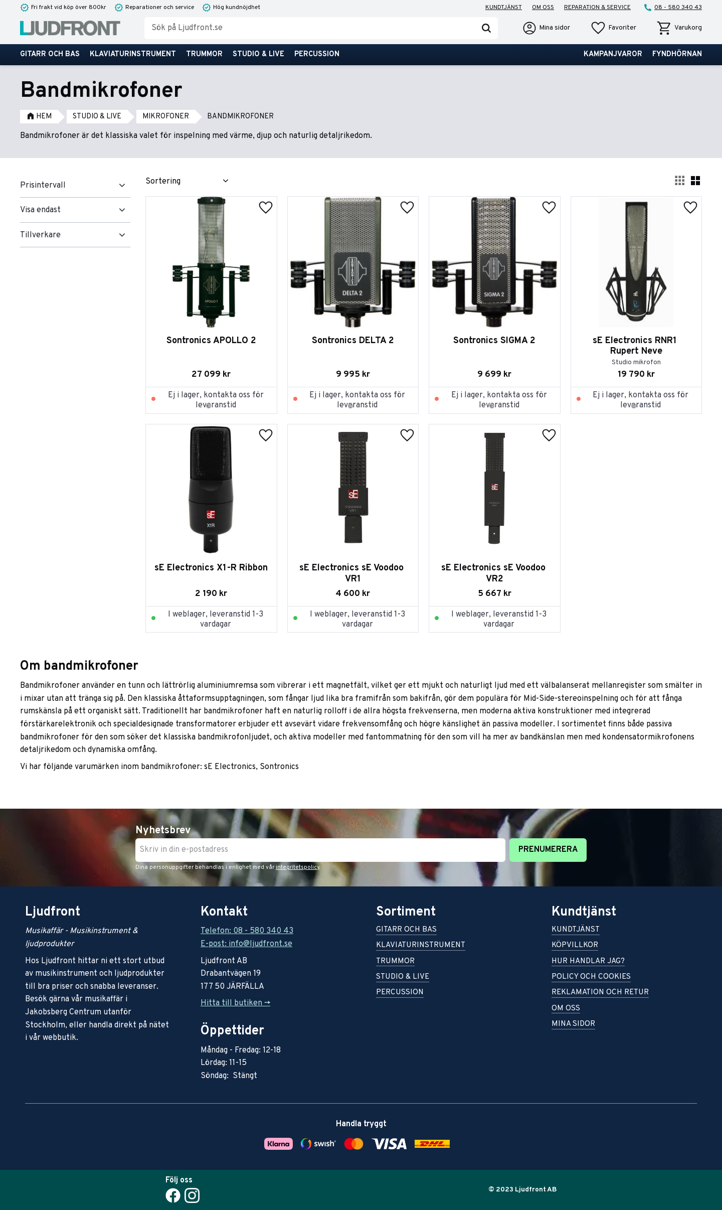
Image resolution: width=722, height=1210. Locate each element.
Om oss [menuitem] (543, 8)
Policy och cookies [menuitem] (591, 977)
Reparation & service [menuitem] (597, 8)
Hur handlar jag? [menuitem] (588, 962)
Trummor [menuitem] (204, 54)
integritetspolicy (297, 867)
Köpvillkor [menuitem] (575, 946)
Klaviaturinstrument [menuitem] (133, 54)
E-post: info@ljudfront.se (246, 944)
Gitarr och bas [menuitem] (50, 54)
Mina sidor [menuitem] (573, 1024)
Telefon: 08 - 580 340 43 (247, 931)
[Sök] (486, 28)
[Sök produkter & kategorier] (309, 28)
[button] (613, 28)
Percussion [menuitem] (316, 54)
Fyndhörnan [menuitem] (677, 54)
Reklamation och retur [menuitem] (600, 993)
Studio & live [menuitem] (258, 54)
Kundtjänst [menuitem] (503, 8)
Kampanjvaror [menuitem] (613, 54)
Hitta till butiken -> (235, 1003)
